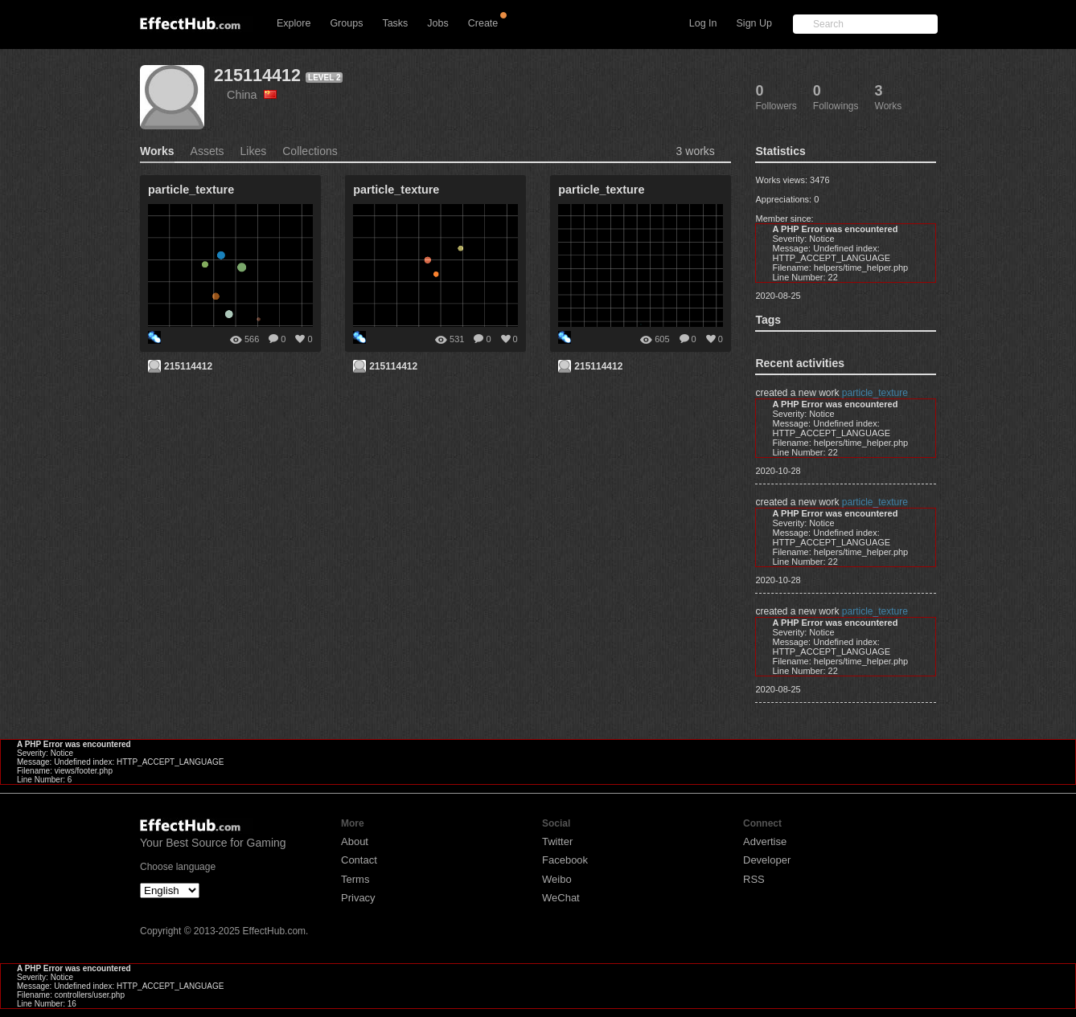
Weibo (557, 879)
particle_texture (875, 392)
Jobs (437, 23)
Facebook (565, 860)
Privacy (358, 898)
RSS (754, 879)
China (252, 94)
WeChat (561, 898)
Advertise (764, 841)
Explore (293, 23)
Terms (355, 879)
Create (483, 23)
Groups (346, 23)
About (354, 841)
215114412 (257, 75)
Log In (703, 23)
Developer (767, 860)
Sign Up (754, 23)
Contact (359, 860)
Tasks (395, 23)
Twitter (557, 841)
